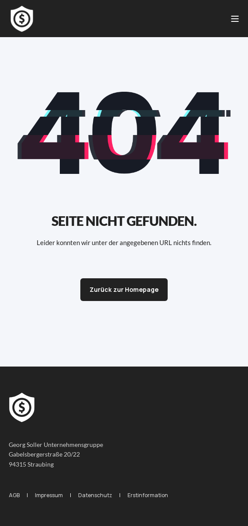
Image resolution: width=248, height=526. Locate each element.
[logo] (22, 407)
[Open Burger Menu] (235, 18)
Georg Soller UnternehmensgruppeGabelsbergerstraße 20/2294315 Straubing (56, 454)
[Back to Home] (22, 19)
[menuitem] (14, 495)
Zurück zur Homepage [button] (124, 289)
